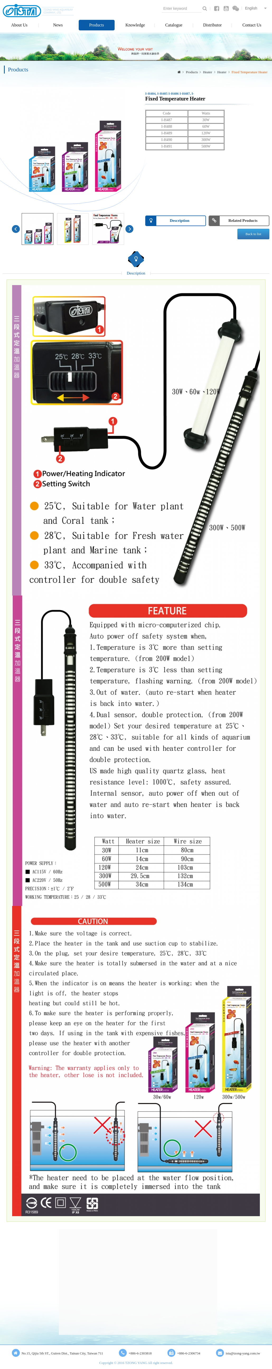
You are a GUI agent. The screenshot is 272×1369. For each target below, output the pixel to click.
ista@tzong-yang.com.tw (243, 1353)
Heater (207, 72)
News (58, 25)
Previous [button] (16, 229)
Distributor (212, 25)
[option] (72, 142)
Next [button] (129, 229)
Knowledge (135, 25)
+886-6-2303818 (140, 1353)
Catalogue (173, 25)
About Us (19, 25)
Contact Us (251, 25)
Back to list (253, 234)
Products (96, 25)
